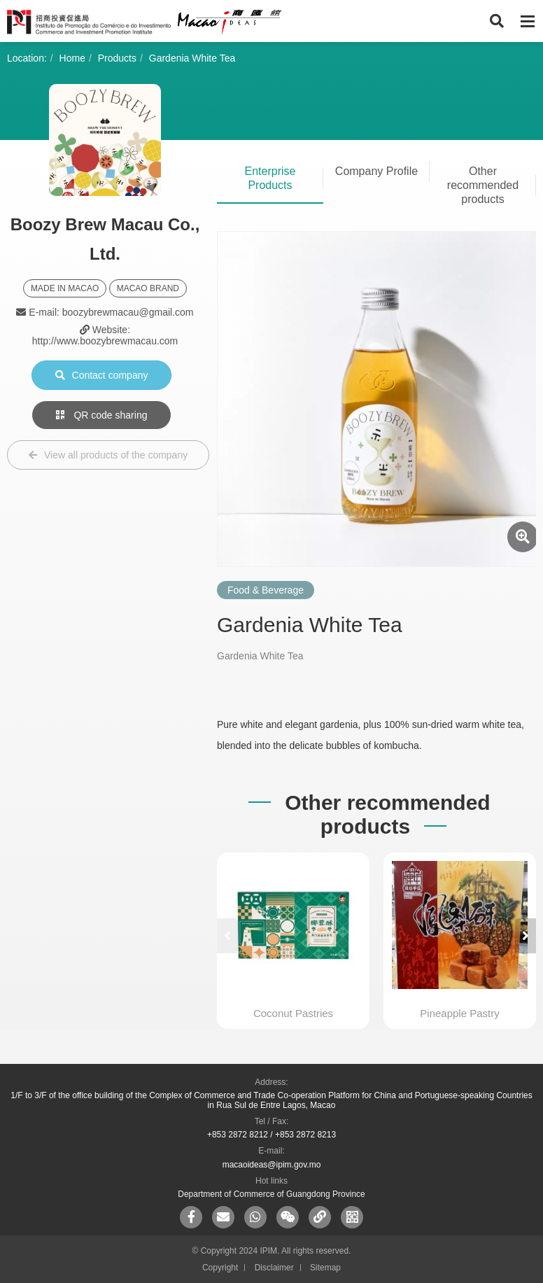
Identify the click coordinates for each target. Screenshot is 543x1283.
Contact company (101, 375)
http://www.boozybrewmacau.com (105, 340)
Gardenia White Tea (192, 58)
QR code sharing (102, 415)
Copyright (220, 1268)
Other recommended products (483, 185)
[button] (525, 935)
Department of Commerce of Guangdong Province (271, 1194)
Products (117, 58)
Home (72, 58)
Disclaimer (274, 1268)
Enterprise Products (270, 178)
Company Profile (376, 171)
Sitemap (325, 1268)
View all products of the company (108, 455)
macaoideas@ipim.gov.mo (272, 1165)
